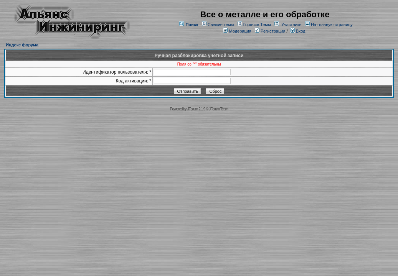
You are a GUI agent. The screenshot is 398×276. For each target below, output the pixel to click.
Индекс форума (22, 45)
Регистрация (270, 31)
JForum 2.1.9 (196, 109)
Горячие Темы (257, 24)
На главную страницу (332, 24)
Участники (291, 24)
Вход (298, 31)
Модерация (240, 31)
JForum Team (218, 109)
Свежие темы (221, 24)
